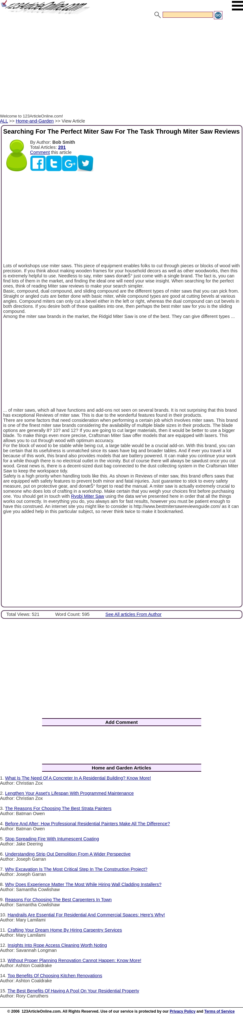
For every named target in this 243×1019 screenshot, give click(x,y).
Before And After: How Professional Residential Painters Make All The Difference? (87, 823)
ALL (4, 120)
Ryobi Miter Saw (87, 496)
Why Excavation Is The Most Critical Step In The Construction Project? (76, 869)
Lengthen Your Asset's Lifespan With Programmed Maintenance (69, 793)
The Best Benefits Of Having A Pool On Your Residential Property (73, 990)
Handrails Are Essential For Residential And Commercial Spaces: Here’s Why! (86, 914)
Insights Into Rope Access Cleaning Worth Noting (57, 945)
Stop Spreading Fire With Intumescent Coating (52, 838)
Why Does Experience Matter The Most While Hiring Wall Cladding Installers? (83, 884)
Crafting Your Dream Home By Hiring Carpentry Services (65, 930)
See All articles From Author (133, 614)
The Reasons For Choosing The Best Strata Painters (58, 808)
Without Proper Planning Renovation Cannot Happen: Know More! (74, 960)
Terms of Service (219, 1011)
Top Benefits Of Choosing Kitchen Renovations (55, 975)
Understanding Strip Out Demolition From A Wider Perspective (68, 854)
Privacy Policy (182, 1011)
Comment (40, 152)
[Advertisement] (121, 67)
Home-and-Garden (35, 120)
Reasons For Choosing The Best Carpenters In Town (58, 899)
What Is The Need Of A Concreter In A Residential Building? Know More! (78, 778)
